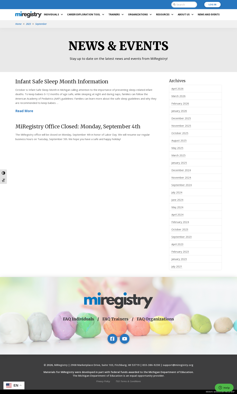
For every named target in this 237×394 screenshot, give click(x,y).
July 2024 (176, 192)
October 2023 (179, 229)
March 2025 (178, 155)
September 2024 (181, 185)
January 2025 (179, 162)
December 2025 (181, 118)
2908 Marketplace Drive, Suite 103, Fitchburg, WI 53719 (105, 365)
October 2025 (179, 133)
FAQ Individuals (78, 319)
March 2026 (178, 96)
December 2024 (181, 170)
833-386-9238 (151, 365)
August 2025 (179, 140)
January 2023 (179, 259)
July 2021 (176, 266)
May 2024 (177, 207)
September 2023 (181, 236)
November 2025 (181, 125)
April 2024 (177, 214)
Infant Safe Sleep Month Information (61, 81)
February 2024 (180, 222)
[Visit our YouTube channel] (124, 339)
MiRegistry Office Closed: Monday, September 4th (77, 126)
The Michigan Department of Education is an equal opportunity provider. (119, 375)
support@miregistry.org (178, 365)
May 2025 (177, 148)
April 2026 (177, 88)
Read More (24, 111)
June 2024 (177, 199)
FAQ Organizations (155, 319)
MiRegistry (61, 365)
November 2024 (181, 177)
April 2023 (177, 244)
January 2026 (179, 110)
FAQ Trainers (115, 319)
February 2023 (180, 251)
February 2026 (180, 103)
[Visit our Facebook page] (112, 339)
